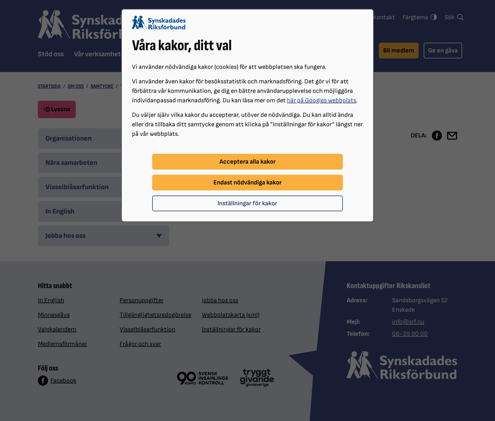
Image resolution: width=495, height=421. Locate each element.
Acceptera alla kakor (247, 161)
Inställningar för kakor (247, 203)
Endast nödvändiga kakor (247, 182)
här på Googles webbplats (321, 100)
